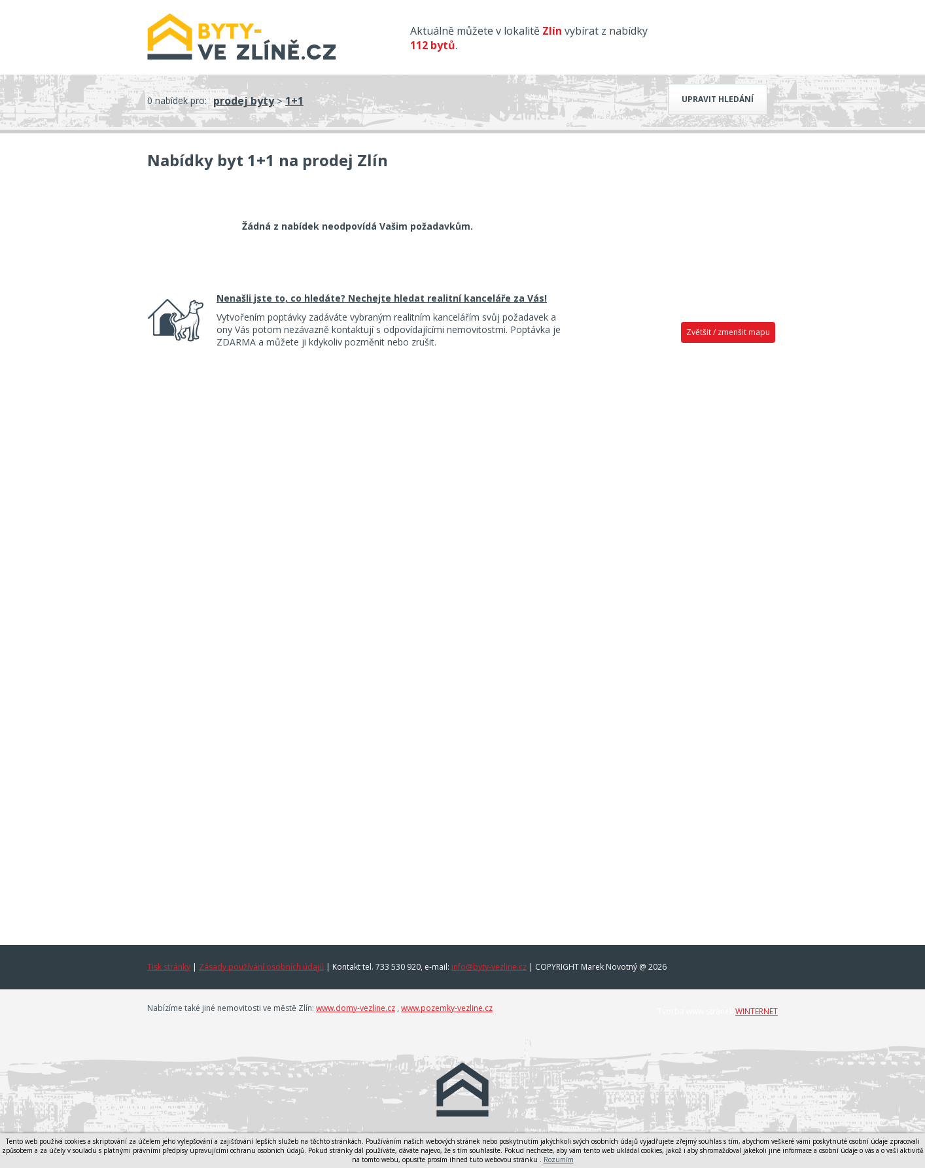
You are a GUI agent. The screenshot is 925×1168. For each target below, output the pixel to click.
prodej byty (243, 101)
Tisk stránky (168, 966)
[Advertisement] (678, 554)
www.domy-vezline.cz (355, 1008)
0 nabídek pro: (177, 100)
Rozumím (559, 1159)
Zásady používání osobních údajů (261, 966)
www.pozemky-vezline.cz (447, 1008)
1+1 (294, 101)
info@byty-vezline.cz (489, 966)
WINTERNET (756, 1011)
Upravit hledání (718, 99)
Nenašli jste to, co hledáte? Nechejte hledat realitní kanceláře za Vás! (382, 298)
